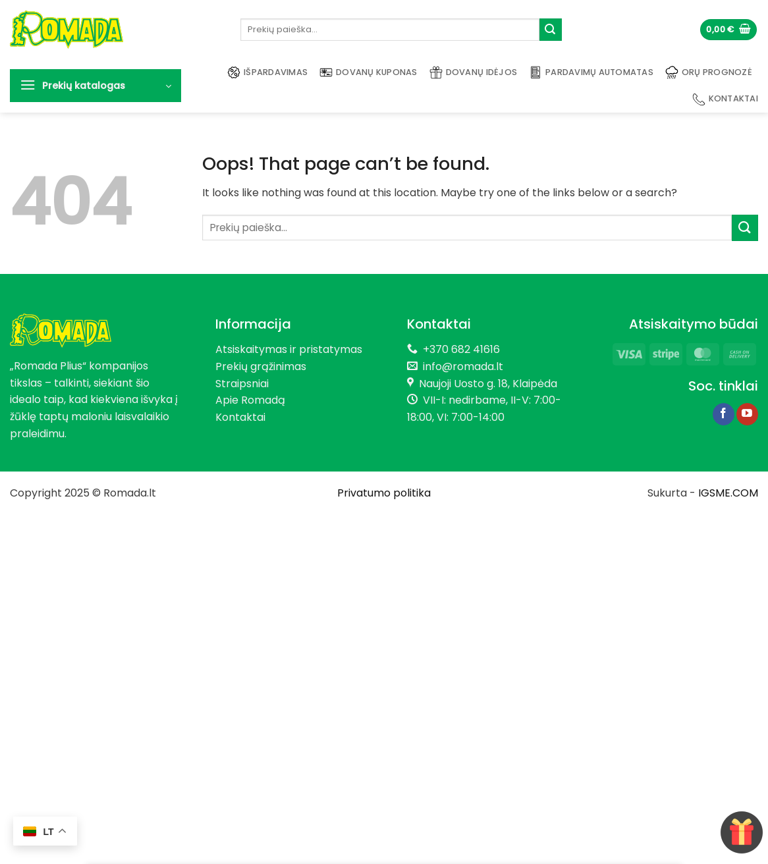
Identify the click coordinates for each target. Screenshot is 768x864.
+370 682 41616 (461, 349)
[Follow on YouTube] (747, 414)
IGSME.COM (728, 492)
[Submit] (550, 29)
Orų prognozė (708, 72)
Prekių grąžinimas (260, 366)
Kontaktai (725, 99)
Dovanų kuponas (368, 72)
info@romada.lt (460, 366)
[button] (728, 30)
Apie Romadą (250, 400)
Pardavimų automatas (591, 72)
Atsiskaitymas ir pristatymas (288, 349)
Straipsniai (242, 383)
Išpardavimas (267, 72)
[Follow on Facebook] (723, 414)
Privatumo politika (384, 492)
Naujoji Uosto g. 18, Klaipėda (488, 383)
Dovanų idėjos (473, 72)
